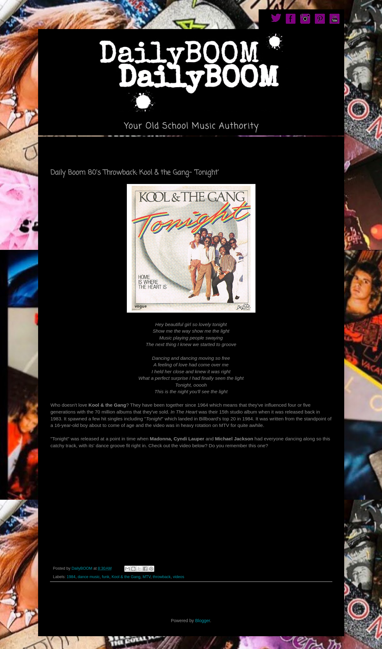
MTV (147, 577)
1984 (71, 577)
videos (178, 577)
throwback (162, 577)
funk (105, 577)
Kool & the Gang (126, 577)
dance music (89, 577)
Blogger (202, 620)
